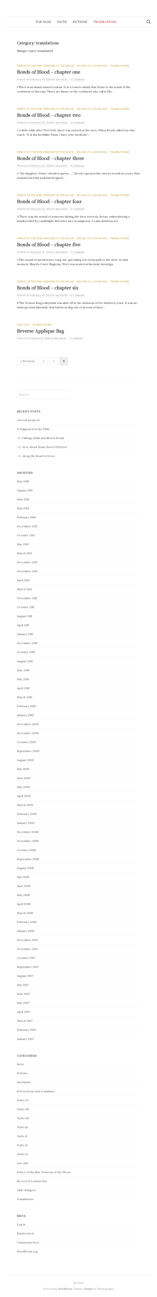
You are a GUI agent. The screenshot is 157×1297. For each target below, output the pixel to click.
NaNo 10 (22, 1127)
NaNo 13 (22, 1154)
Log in (21, 1224)
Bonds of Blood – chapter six (48, 288)
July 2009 (23, 769)
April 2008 (23, 904)
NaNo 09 (23, 1118)
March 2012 (24, 589)
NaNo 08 (23, 1109)
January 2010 (25, 715)
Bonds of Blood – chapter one (48, 72)
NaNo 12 (22, 1145)
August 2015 (25, 490)
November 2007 (27, 949)
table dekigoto (26, 1190)
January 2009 (26, 823)
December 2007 (27, 940)
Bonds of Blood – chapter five (49, 245)
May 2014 (23, 508)
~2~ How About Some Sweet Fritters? (42, 447)
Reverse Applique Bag (40, 331)
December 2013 (27, 526)
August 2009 (25, 760)
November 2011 (27, 598)
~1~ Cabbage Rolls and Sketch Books (40, 438)
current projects (28, 420)
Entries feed (25, 1233)
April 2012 (23, 580)
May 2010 (23, 679)
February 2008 (26, 922)
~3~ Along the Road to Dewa (35, 456)
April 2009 (24, 796)
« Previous (27, 361)
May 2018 (23, 481)
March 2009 (25, 805)
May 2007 (23, 1003)
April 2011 (23, 625)
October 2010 (26, 652)
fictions (80, 22)
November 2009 (28, 733)
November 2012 (27, 571)
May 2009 (23, 787)
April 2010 (23, 688)
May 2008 (23, 895)
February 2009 (27, 814)
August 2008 (25, 868)
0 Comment (77, 79)
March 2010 (24, 697)
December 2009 (28, 724)
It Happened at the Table (33, 429)
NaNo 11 (22, 1136)
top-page (43, 22)
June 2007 (23, 994)
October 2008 (26, 850)
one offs (23, 324)
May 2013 (23, 544)
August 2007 (25, 976)
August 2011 (24, 616)
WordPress (65, 1288)
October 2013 (26, 535)
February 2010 (26, 706)
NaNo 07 (23, 1100)
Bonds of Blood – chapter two (49, 115)
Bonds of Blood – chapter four (49, 202)
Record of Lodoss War (92, 65)
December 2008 (27, 832)
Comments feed (28, 1242)
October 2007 (26, 958)
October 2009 (26, 742)
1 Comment (76, 338)
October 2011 (25, 607)
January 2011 (25, 634)
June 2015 (23, 499)
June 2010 (23, 670)
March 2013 (24, 553)
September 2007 (28, 967)
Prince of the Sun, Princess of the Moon (45, 65)
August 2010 (25, 661)
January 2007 (25, 1039)
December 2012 (27, 562)
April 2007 (23, 1012)
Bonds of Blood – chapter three (50, 158)
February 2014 (26, 517)
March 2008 (25, 913)
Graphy (88, 1288)
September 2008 (28, 859)
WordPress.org (27, 1251)
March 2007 (25, 1021)
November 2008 (28, 841)
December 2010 (27, 643)
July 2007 (23, 985)
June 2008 (23, 886)
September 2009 (28, 751)
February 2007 (26, 1030)
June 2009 (23, 778)
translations (104, 22)
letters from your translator (36, 1091)
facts (61, 22)
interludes (24, 1082)
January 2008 (25, 931)
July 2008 (23, 877)
